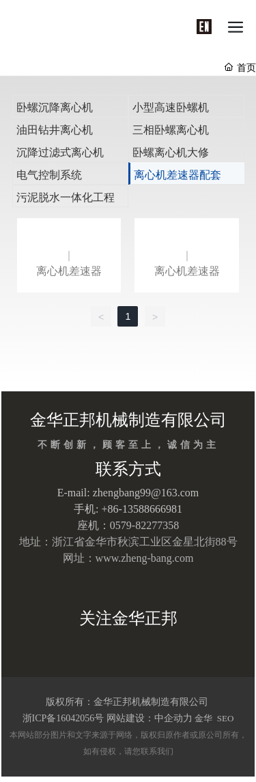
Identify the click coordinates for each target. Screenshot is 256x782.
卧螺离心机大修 (170, 152)
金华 (203, 718)
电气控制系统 (49, 175)
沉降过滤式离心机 (60, 152)
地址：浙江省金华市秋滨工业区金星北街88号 (128, 541)
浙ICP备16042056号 (63, 718)
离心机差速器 (69, 271)
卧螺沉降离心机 (54, 107)
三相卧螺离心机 (170, 130)
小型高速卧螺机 (170, 107)
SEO (224, 718)
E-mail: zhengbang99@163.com (128, 492)
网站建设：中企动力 (149, 718)
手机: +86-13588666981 (128, 509)
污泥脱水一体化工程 (65, 197)
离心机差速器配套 (177, 175)
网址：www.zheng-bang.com (128, 558)
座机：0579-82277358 (128, 525)
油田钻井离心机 (54, 130)
